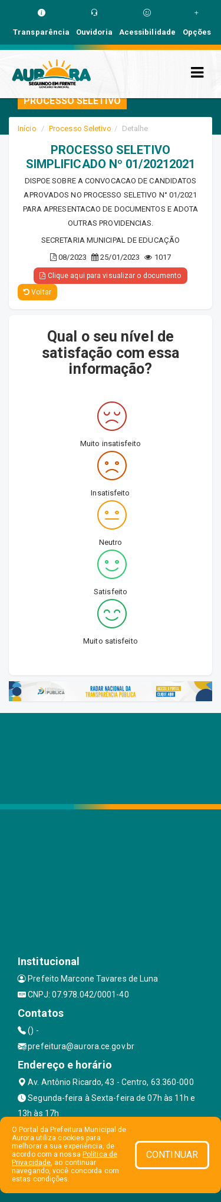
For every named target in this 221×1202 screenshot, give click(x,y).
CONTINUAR (172, 1154)
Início (27, 128)
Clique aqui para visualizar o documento (110, 276)
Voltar (37, 292)
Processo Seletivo (80, 128)
